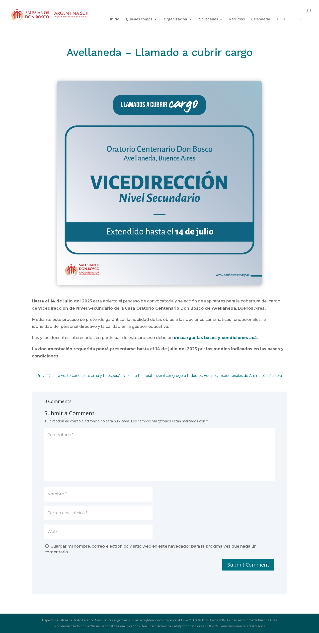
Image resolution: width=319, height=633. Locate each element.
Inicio (114, 19)
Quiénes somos (139, 19)
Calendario (260, 19)
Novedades (208, 19)
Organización (175, 19)
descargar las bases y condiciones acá (215, 337)
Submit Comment (248, 564)
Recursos (237, 19)
